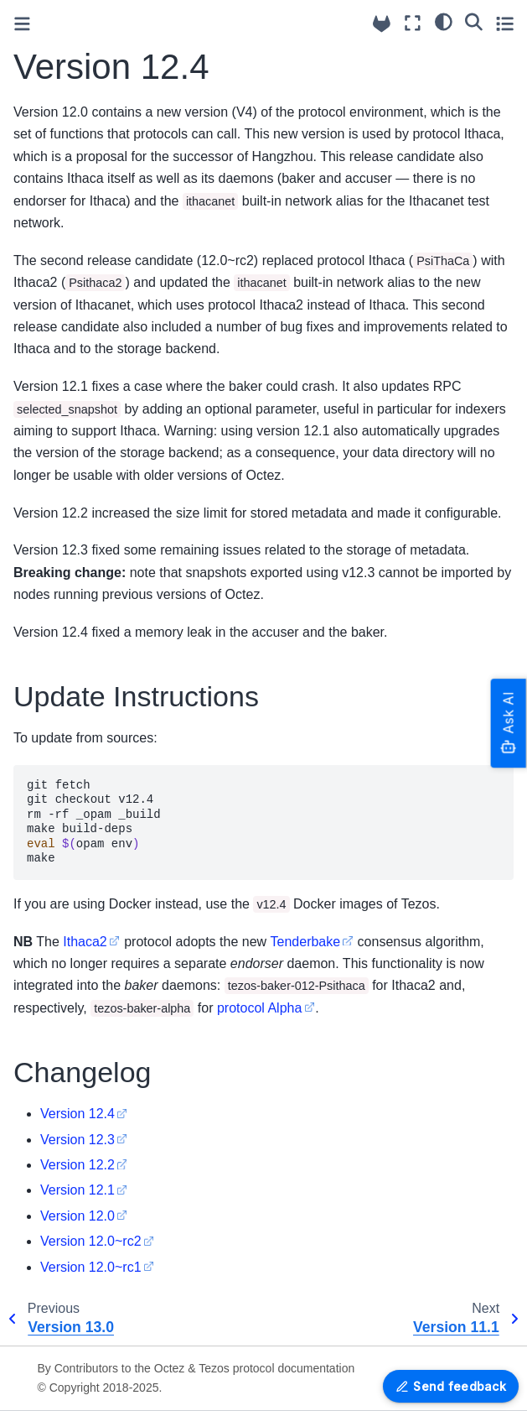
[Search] (473, 21)
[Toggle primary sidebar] (22, 24)
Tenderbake (306, 942)
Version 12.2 (77, 1165)
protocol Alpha (259, 1008)
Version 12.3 (77, 1139)
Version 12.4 (77, 1113)
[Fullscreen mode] (412, 23)
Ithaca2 (84, 942)
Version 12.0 (77, 1216)
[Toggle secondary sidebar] (504, 23)
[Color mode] (443, 21)
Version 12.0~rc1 (91, 1267)
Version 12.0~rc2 (91, 1241)
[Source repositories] (381, 24)
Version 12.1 (77, 1190)
